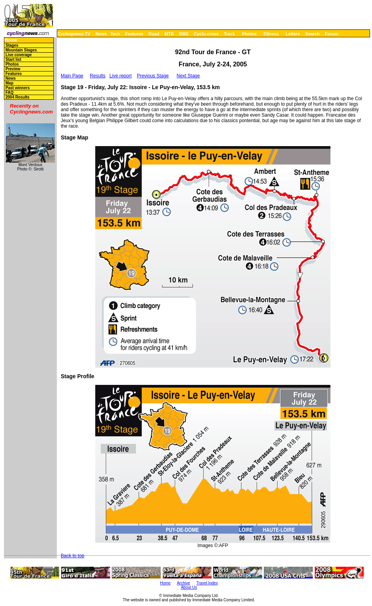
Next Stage (188, 76)
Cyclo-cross (206, 33)
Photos (249, 33)
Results (97, 76)
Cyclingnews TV (73, 33)
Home (10, 40)
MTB (169, 33)
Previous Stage (153, 76)
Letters (293, 33)
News (101, 33)
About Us (189, 587)
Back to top (72, 555)
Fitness (271, 33)
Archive (183, 583)
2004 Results (17, 97)
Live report (120, 76)
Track (229, 33)
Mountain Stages (21, 50)
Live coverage (18, 55)
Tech (115, 33)
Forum (331, 33)
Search (312, 33)
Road (154, 33)
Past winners (17, 88)
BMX (184, 33)
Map (9, 83)
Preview (12, 69)
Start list (13, 59)
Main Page (72, 76)
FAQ (9, 92)
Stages (11, 45)
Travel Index (207, 583)
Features (134, 33)
